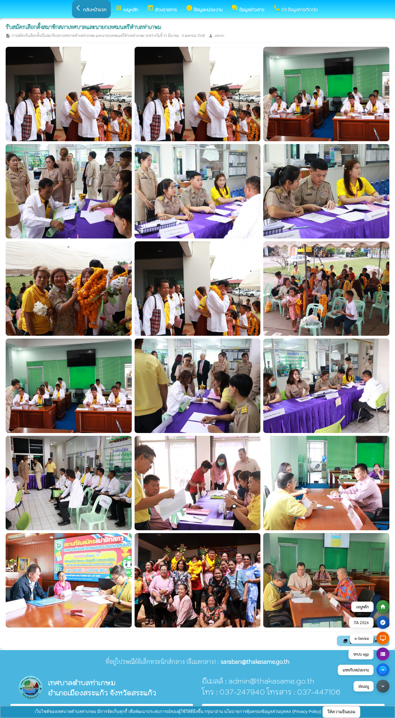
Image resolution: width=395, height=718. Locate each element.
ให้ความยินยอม (341, 711)
